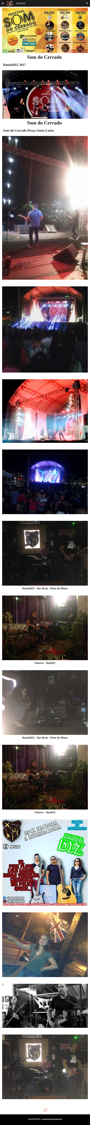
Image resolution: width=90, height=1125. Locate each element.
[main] (45, 57)
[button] (3, 3)
